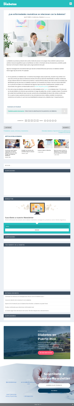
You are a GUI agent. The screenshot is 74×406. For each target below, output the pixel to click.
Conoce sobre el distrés (44, 150)
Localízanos (11, 392)
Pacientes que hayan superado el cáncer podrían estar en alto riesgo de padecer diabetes (11, 153)
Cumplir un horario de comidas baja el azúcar (27, 151)
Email (28, 379)
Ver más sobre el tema (46, 352)
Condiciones (35, 17)
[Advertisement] (37, 184)
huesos (46, 89)
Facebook (11, 379)
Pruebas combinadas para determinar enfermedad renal (19, 307)
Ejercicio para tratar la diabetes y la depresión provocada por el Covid (60, 152)
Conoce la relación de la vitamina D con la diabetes (18, 300)
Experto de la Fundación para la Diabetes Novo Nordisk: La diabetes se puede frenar (26, 303)
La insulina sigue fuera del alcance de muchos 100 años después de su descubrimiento (27, 310)
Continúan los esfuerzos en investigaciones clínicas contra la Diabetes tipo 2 (24, 296)
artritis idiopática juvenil (41, 86)
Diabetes (41, 17)
